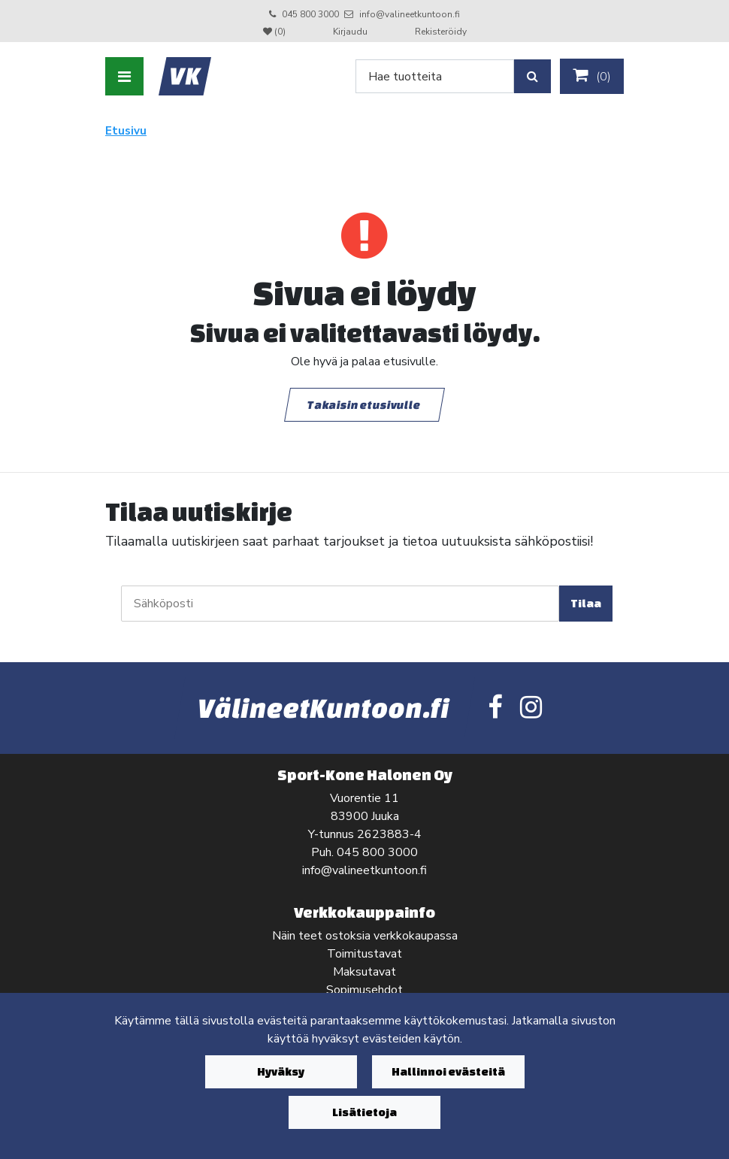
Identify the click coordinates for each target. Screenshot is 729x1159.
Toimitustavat (364, 954)
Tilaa (585, 603)
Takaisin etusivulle (364, 404)
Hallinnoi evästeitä (448, 1071)
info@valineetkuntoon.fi (409, 14)
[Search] (434, 76)
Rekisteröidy (441, 32)
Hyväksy (280, 1071)
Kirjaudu (351, 32)
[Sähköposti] (340, 604)
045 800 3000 (310, 14)
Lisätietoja (364, 1112)
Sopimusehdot (364, 990)
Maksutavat (364, 972)
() (592, 76)
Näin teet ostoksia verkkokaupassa (365, 936)
